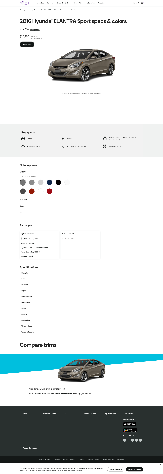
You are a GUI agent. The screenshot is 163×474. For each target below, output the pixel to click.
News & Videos (78, 3)
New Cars (50, 3)
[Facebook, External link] (128, 440)
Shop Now (27, 44)
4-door (29, 138)
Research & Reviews (63, 3)
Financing (101, 3)
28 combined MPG (33, 146)
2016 (50, 10)
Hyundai (36, 10)
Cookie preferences (116, 469)
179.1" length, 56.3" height (76, 146)
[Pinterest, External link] (140, 440)
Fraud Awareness (108, 460)
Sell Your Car (90, 3)
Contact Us (56, 460)
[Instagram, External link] (136, 440)
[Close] (160, 464)
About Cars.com (44, 460)
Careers (81, 460)
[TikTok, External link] (124, 440)
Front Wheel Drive (114, 146)
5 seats (69, 138)
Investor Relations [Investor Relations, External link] (69, 460)
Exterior (23, 171)
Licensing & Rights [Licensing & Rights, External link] (93, 460)
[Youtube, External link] (132, 440)
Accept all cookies (134, 469)
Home (22, 10)
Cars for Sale (39, 3)
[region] (81, 468)
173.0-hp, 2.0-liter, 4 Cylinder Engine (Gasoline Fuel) (122, 138)
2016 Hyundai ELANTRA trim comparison (52, 393)
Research (29, 10)
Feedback (120, 460)
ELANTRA (44, 10)
